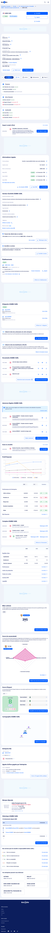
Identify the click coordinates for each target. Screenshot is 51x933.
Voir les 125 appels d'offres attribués (39, 776)
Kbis (17, 77)
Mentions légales (6, 70)
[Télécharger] (46, 362)
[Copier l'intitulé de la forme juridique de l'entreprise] (46, 161)
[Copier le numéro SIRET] (12, 41)
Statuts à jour (16, 70)
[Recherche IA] (9, 77)
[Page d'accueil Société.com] (4, 2)
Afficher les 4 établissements (40, 279)
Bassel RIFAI (5, 62)
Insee (3, 66)
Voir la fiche (44, 311)
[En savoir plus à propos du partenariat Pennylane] (45, 866)
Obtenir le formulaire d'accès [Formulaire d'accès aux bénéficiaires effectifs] (42, 352)
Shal (8, 66)
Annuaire (2, 913)
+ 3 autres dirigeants (12, 62)
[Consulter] (42, 362)
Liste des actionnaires (41, 338)
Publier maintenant (29, 438)
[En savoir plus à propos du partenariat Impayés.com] (45, 863)
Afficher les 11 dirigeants (41, 325)
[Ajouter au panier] (42, 131)
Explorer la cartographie (41, 741)
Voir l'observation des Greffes (8, 182)
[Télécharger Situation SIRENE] (46, 176)
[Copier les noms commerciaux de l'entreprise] (46, 169)
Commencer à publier (43, 410)
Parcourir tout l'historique (41, 842)
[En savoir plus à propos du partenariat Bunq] (45, 856)
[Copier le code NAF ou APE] (30, 51)
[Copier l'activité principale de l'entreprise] (27, 205)
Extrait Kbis (43, 187)
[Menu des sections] (2, 77)
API (1, 914)
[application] (25, 467)
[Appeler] (37, 17)
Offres (2, 909)
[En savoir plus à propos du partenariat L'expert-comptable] (45, 859)
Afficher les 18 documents (41, 542)
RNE (6, 66)
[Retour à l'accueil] (25, 902)
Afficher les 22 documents (41, 379)
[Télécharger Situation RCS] (46, 172)
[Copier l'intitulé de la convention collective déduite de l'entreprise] (17, 217)
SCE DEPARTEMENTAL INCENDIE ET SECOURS (15, 772)
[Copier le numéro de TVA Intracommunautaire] (10, 44)
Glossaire (3, 922)
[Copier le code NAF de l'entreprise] (40, 199)
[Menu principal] (48, 2)
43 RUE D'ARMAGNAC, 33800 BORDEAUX (11, 59)
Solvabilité (37, 13)
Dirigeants (45, 77)
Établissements (35, 77)
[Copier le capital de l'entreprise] (46, 165)
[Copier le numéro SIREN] (9, 37)
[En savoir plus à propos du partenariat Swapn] (45, 852)
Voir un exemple (45, 125)
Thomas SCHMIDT (28, 828)
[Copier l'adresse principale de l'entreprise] (21, 58)
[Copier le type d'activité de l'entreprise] (9, 211)
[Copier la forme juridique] (20, 55)
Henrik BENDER (9, 828)
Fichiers (2, 911)
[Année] (5, 694)
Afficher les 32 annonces (41, 438)
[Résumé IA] (38, 362)
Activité (25, 77)
